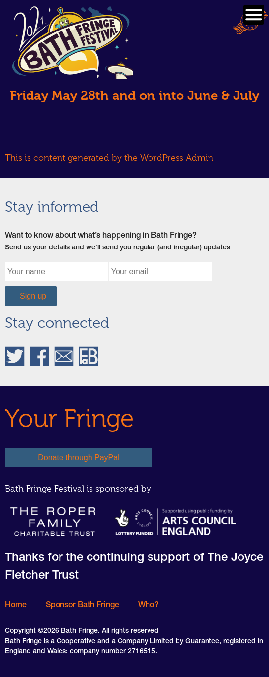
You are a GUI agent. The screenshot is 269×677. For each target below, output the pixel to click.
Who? (148, 606)
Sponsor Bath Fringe (82, 606)
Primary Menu (253, 15)
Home (16, 606)
